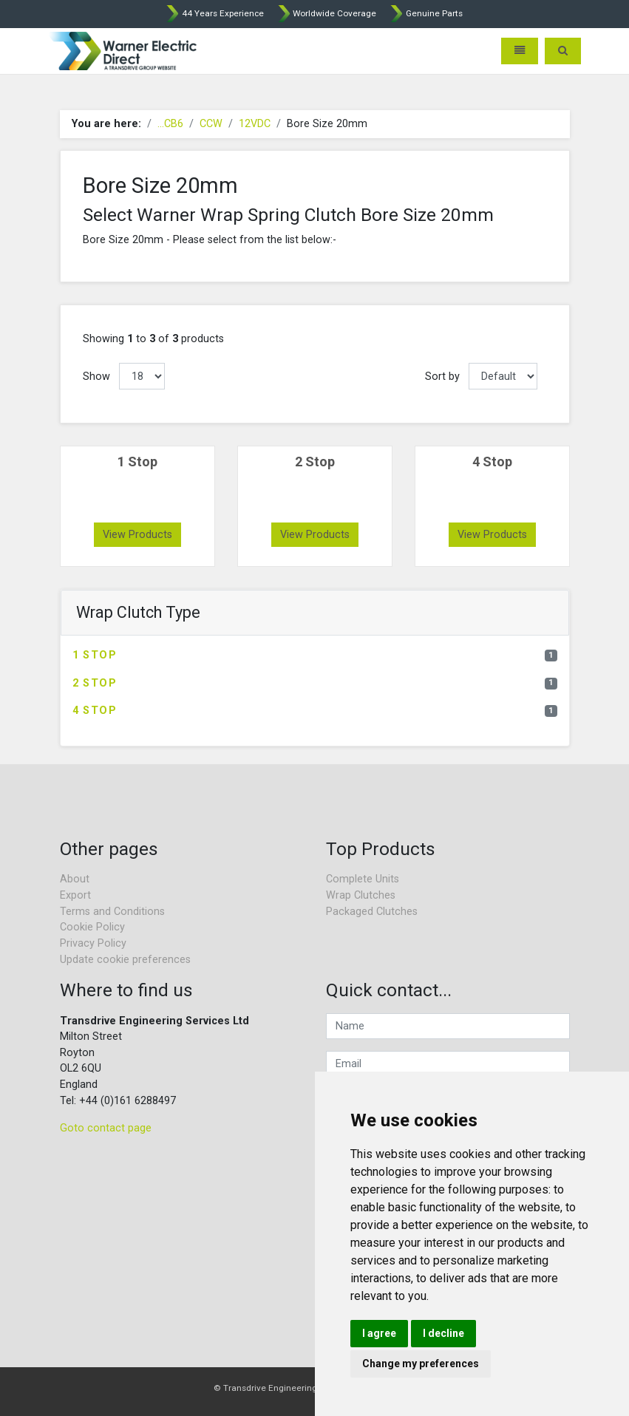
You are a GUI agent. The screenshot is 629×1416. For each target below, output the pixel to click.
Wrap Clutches (360, 895)
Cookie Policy (92, 927)
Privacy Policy (93, 943)
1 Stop (314, 655)
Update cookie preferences (125, 959)
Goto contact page (106, 1128)
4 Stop (314, 710)
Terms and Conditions (112, 911)
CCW (211, 124)
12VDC (255, 124)
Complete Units (362, 879)
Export (75, 895)
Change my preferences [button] (420, 1363)
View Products (137, 534)
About (74, 879)
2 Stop (314, 683)
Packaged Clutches (372, 911)
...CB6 (170, 124)
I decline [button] (443, 1333)
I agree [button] (379, 1333)
